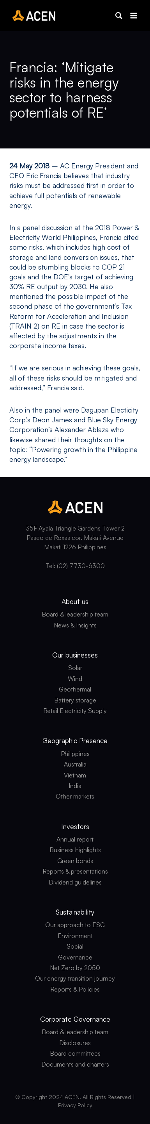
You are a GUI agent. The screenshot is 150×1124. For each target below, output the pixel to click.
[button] (118, 15)
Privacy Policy (75, 1105)
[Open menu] (133, 15)
